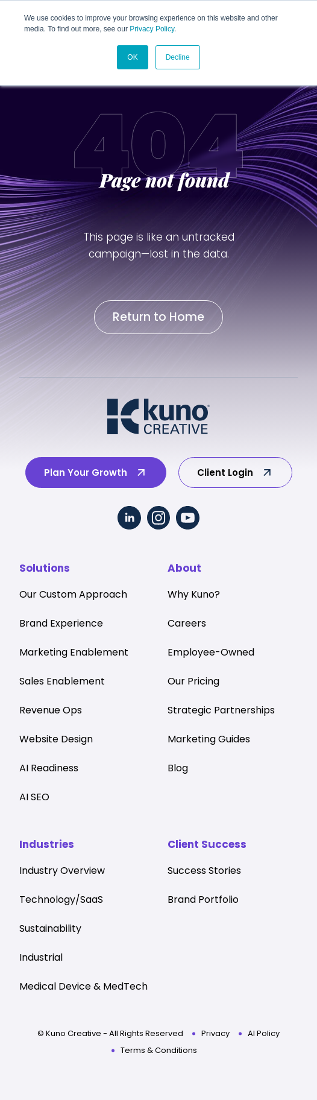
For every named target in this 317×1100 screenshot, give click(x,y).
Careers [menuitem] (187, 623)
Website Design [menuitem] (56, 739)
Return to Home (158, 317)
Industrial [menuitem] (41, 957)
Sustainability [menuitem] (50, 928)
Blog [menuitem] (178, 768)
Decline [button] (178, 57)
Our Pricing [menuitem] (193, 681)
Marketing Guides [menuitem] (209, 739)
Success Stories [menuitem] (204, 870)
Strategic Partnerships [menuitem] (221, 710)
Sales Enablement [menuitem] (62, 681)
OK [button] (132, 57)
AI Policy (264, 1033)
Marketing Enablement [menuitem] (73, 652)
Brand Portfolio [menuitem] (203, 899)
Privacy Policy (152, 29)
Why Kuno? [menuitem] (194, 594)
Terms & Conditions (159, 1050)
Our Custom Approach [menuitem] (73, 594)
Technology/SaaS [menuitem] (61, 899)
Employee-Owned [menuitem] (211, 652)
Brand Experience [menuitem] (61, 623)
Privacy (215, 1033)
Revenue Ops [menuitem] (50, 710)
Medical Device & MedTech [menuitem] (83, 986)
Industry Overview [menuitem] (62, 870)
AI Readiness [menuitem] (48, 768)
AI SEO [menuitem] (34, 797)
